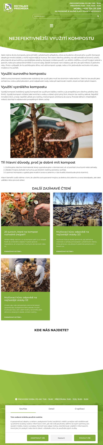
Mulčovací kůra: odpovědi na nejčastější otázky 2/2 (72, 233)
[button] (51, 25)
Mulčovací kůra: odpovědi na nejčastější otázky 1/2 (20, 298)
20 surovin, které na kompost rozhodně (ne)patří (21, 233)
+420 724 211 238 (91, 8)
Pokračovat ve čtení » (13, 251)
